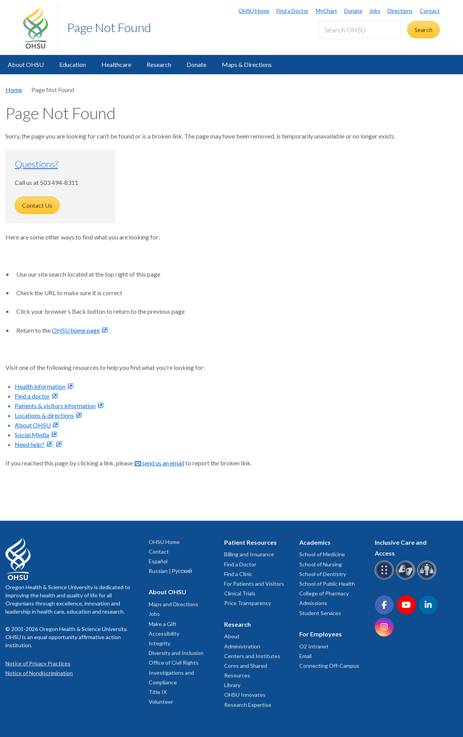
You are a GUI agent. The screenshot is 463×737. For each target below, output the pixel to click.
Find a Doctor (292, 10)
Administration (242, 646)
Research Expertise (247, 704)
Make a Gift (163, 624)
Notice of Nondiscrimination (39, 673)
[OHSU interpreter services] (428, 578)
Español (158, 561)
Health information (40, 386)
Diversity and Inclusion (176, 653)
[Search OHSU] (360, 30)
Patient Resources (250, 542)
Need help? (30, 444)
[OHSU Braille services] (385, 578)
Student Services (320, 613)
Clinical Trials (240, 593)
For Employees (320, 634)
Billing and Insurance (249, 554)
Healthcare (116, 64)
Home (13, 89)
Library (232, 685)
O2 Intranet (314, 646)
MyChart (326, 10)
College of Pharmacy (324, 593)
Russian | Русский (170, 571)
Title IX (158, 692)
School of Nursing (320, 564)
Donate (353, 10)
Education (72, 64)
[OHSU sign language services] (406, 578)
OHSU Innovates (245, 694)
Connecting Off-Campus (329, 665)
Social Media (32, 434)
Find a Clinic (238, 574)
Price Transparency (247, 603)
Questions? (36, 163)
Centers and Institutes (252, 656)
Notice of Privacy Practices (37, 663)
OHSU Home (253, 10)
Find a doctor (32, 396)
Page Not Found (109, 27)
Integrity (159, 643)
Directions (400, 10)
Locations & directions (44, 415)
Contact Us (37, 205)
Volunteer (161, 701)
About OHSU (26, 64)
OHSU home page (76, 330)
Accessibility (164, 633)
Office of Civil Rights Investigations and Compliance (174, 672)
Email (305, 656)
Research (159, 64)
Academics (315, 542)
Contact (430, 10)
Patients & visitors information (55, 405)
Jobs (375, 10)
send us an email (163, 463)
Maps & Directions (247, 64)
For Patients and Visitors (254, 583)
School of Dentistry (322, 574)
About (232, 636)
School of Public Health (327, 583)
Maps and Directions (173, 604)
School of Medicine (322, 554)
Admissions (313, 603)
